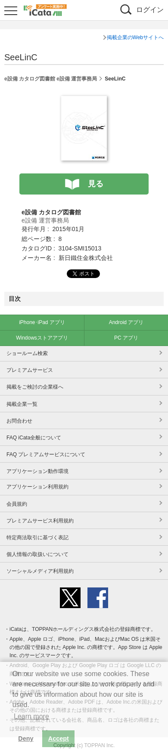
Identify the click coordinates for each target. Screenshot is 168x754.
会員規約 (16, 504)
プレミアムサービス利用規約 (40, 521)
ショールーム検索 (27, 353)
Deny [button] (25, 738)
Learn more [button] (31, 716)
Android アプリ (126, 322)
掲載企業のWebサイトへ (135, 37)
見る (95, 183)
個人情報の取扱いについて (37, 554)
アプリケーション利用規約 (37, 487)
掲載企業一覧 (21, 404)
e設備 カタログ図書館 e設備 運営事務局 (50, 79)
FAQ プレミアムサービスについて (45, 454)
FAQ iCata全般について (33, 438)
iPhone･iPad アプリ (42, 322)
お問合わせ (19, 421)
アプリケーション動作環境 (37, 471)
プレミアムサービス (29, 370)
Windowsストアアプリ (42, 338)
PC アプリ (126, 338)
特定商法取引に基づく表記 (37, 538)
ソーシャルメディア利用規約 (40, 571)
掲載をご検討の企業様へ (34, 387)
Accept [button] (58, 738)
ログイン (150, 9)
